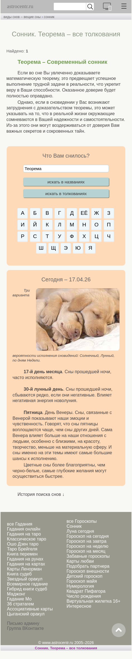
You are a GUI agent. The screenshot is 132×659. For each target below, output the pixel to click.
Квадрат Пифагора (86, 591)
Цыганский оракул (26, 614)
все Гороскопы (82, 521)
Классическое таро (26, 539)
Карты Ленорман (24, 569)
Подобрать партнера (88, 566)
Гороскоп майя (82, 581)
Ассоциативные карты (30, 609)
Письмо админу (23, 623)
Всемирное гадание (27, 584)
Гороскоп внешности (88, 571)
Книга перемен (22, 554)
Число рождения (84, 596)
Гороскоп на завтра (86, 541)
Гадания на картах (26, 564)
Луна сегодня (80, 531)
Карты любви (80, 561)
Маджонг (16, 594)
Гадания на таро (24, 534)
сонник (49, 17)
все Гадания (19, 524)
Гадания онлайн (23, 529)
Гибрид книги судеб (27, 589)
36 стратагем (20, 604)
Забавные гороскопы (88, 556)
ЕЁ (84, 213)
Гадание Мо (19, 599)
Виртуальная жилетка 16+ (93, 601)
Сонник (74, 526)
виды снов (12, 17)
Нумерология (80, 586)
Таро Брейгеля (22, 549)
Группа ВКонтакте (25, 628)
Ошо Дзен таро (22, 544)
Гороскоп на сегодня (88, 536)
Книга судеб (19, 574)
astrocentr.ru (20, 6)
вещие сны (32, 17)
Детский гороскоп (84, 576)
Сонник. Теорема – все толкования (66, 648)
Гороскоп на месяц (86, 551)
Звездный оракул (24, 579)
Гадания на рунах (25, 559)
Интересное (79, 606)
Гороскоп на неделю (87, 546)
